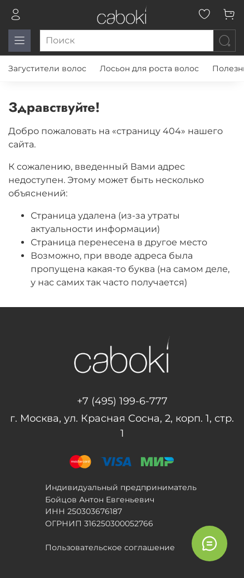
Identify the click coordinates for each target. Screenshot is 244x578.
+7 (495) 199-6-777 (122, 401)
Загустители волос (47, 68)
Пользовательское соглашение (110, 547)
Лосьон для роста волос (149, 68)
